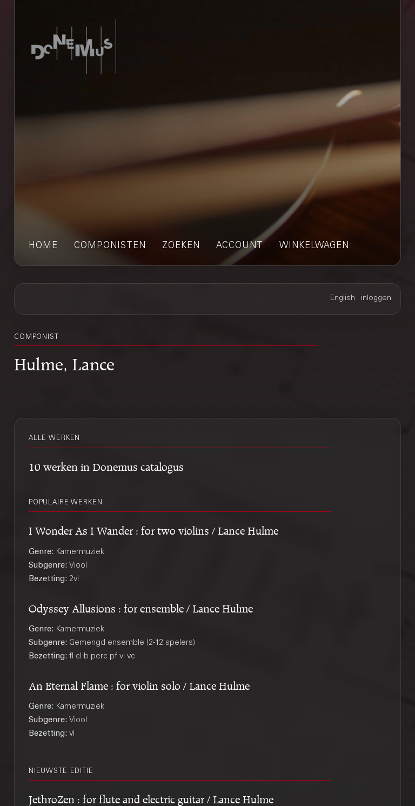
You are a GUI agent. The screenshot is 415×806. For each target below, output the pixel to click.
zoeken (181, 246)
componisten (110, 246)
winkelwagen (314, 246)
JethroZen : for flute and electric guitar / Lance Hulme (151, 798)
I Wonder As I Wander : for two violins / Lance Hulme (153, 529)
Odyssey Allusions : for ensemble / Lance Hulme (141, 607)
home (43, 246)
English (342, 298)
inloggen (376, 298)
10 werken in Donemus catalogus (106, 465)
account (239, 246)
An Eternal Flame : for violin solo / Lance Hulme (139, 684)
